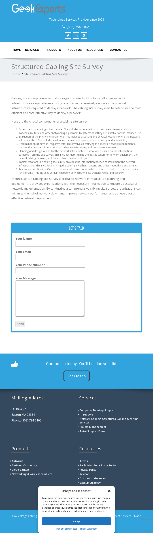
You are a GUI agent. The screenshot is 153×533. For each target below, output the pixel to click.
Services (33, 49)
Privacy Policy (88, 469)
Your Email (50, 254)
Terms (84, 461)
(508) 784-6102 (78, 27)
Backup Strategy (90, 482)
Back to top (76, 376)
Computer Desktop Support (97, 410)
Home (17, 49)
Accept (76, 521)
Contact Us (118, 49)
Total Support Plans (92, 431)
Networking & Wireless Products (32, 474)
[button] (109, 491)
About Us (74, 49)
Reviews (84, 474)
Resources (95, 49)
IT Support (86, 414)
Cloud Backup (20, 469)
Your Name (50, 241)
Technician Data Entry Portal (98, 465)
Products (54, 49)
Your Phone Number (50, 267)
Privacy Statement (88, 528)
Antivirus (17, 461)
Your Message (50, 297)
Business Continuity (24, 465)
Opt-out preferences (66, 528)
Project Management (93, 427)
